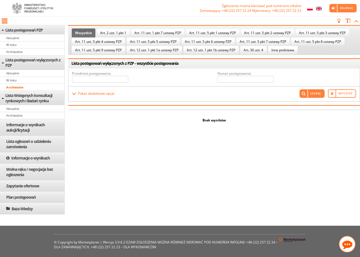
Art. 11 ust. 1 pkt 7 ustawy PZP (157, 32)
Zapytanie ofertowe (22, 186)
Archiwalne (14, 52)
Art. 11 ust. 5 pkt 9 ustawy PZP (98, 50)
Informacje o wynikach (30, 158)
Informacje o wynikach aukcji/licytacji (25, 127)
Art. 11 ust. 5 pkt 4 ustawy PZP (98, 41)
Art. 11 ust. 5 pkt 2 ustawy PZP (267, 32)
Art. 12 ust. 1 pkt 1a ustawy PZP (154, 50)
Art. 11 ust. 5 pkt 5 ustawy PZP (153, 41)
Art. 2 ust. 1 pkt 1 (113, 32)
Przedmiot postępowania (91, 73)
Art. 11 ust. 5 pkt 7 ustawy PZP (263, 41)
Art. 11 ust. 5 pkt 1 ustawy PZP (212, 32)
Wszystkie (83, 32)
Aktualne (12, 38)
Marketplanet (88, 242)
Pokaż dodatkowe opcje (96, 93)
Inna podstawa (282, 50)
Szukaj (315, 93)
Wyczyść (346, 93)
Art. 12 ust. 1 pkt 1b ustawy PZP (211, 50)
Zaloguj (346, 8)
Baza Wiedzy (22, 208)
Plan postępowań (21, 197)
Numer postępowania (234, 73)
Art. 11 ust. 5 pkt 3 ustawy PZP (322, 32)
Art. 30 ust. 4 (253, 50)
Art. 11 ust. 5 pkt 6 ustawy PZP (208, 41)
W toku (11, 45)
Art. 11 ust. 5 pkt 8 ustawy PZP (317, 41)
